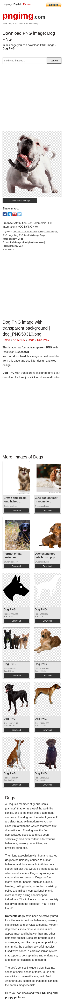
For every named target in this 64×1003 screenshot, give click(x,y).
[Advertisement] (32, 99)
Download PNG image (20, 200)
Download (16, 510)
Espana (27, 4)
